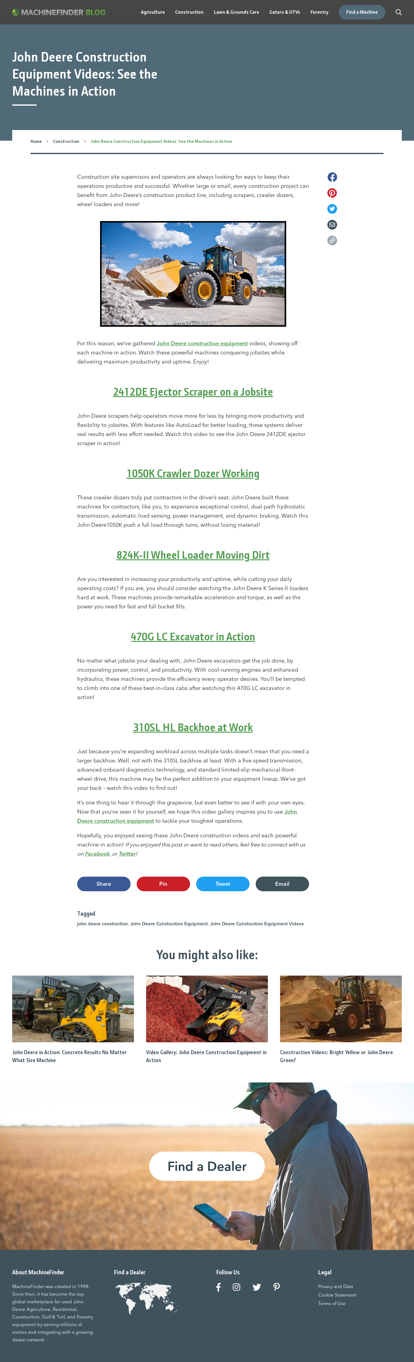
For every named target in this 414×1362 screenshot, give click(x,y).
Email (282, 883)
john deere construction (102, 924)
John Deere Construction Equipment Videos (257, 924)
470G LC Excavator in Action (193, 636)
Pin (163, 883)
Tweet (222, 883)
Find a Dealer (207, 1166)
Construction (66, 141)
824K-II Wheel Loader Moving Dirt (193, 555)
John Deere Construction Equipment (169, 924)
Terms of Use (332, 1303)
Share (103, 883)
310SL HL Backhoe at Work (193, 727)
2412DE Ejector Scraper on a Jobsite (193, 391)
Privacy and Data (335, 1286)
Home (36, 141)
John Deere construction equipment (202, 343)
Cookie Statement (337, 1295)
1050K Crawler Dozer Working (193, 473)
